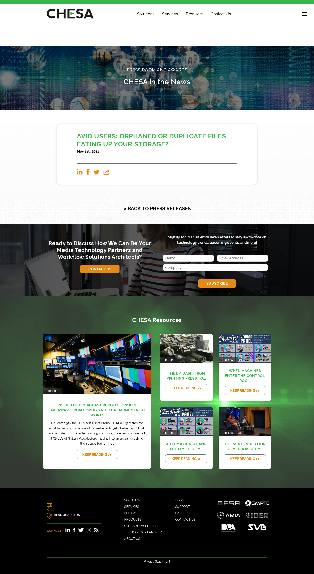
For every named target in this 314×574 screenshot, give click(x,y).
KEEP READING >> (97, 454)
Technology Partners (144, 532)
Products (194, 14)
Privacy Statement (157, 561)
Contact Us (221, 14)
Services (170, 14)
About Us (132, 539)
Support (182, 507)
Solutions (145, 14)
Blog (179, 500)
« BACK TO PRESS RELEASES (157, 208)
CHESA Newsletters (141, 526)
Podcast (131, 513)
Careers (182, 513)
